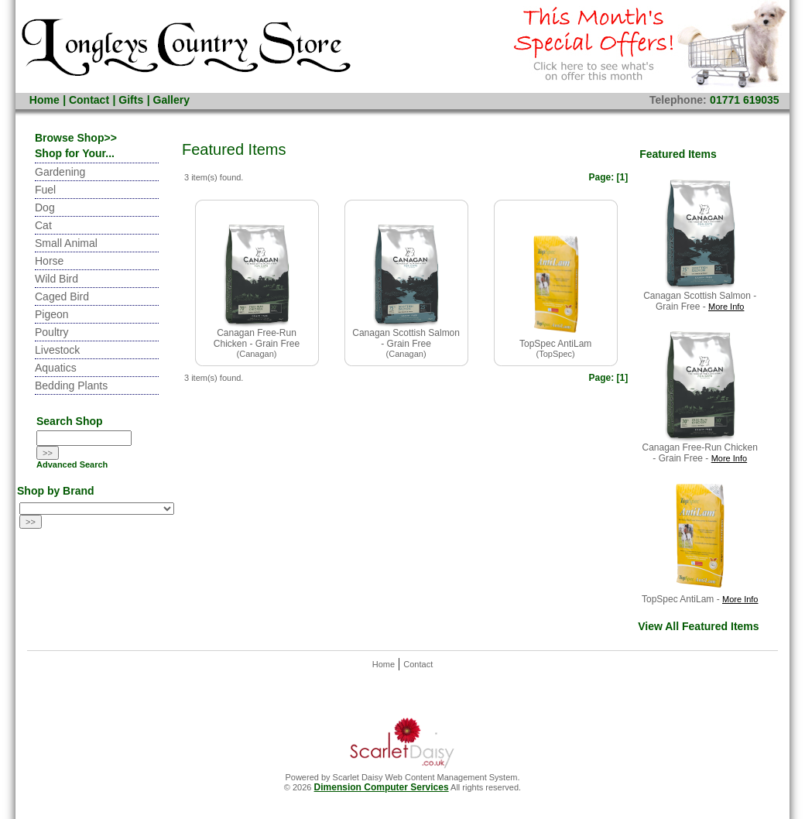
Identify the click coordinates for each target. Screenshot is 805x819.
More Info (726, 306)
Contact (89, 100)
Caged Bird (62, 296)
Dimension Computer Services (381, 787)
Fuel (45, 189)
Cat (43, 225)
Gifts (130, 100)
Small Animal (66, 243)
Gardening (60, 172)
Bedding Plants (71, 385)
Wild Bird (56, 278)
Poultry (52, 332)
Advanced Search (72, 464)
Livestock (57, 350)
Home (44, 100)
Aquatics (56, 368)
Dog (45, 207)
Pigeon (52, 314)
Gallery (171, 100)
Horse (49, 261)
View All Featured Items (698, 626)
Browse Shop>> (76, 138)
